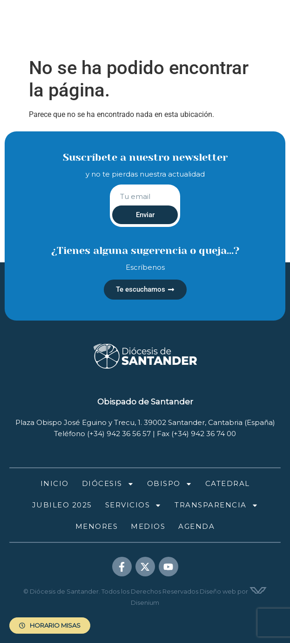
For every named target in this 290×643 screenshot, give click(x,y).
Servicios (133, 505)
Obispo (169, 484)
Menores (96, 526)
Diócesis (108, 484)
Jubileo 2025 (62, 504)
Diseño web (218, 591)
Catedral (227, 483)
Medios (148, 526)
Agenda (196, 526)
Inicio (54, 483)
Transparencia (216, 505)
